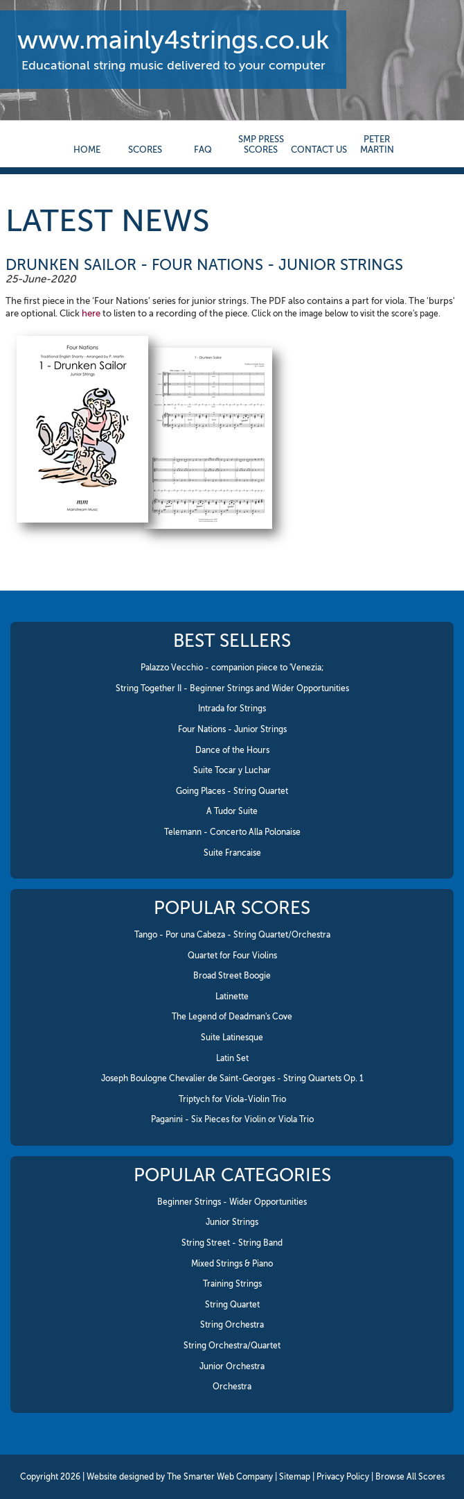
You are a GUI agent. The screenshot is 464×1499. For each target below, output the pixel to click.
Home (86, 149)
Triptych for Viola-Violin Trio (232, 1099)
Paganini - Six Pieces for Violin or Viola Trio (232, 1119)
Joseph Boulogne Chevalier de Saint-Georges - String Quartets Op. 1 (232, 1078)
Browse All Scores (410, 1477)
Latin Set (232, 1058)
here (91, 314)
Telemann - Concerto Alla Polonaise (232, 832)
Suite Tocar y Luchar (232, 770)
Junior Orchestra (232, 1366)
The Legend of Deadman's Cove (232, 1017)
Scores (145, 149)
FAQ (203, 149)
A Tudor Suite (232, 811)
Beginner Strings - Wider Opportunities (232, 1202)
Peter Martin (377, 144)
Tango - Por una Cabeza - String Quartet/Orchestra (232, 935)
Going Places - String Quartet (232, 791)
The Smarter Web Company (220, 1477)
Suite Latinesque (232, 1037)
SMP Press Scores (261, 144)
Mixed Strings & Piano (232, 1264)
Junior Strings (232, 1222)
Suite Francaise (232, 853)
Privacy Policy (342, 1477)
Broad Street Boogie (232, 976)
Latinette (232, 996)
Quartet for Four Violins (232, 955)
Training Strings (232, 1284)
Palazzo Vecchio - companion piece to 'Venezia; (232, 667)
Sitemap (294, 1477)
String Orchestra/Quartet (232, 1345)
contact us (319, 149)
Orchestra (232, 1386)
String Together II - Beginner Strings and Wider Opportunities (232, 688)
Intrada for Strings (232, 708)
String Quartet (232, 1305)
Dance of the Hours (232, 750)
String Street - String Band (232, 1243)
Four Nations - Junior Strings (232, 729)
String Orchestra (232, 1325)
